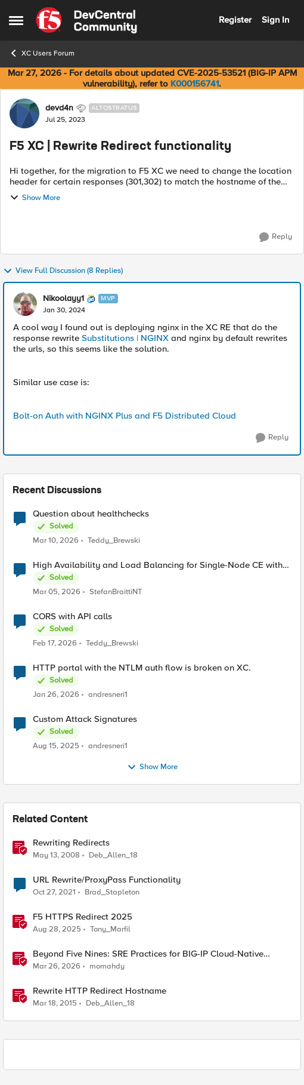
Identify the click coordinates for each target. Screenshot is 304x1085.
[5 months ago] (56, 592)
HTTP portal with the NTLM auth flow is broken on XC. (142, 668)
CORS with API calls (72, 616)
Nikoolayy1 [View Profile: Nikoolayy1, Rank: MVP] (63, 298)
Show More (35, 197)
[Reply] (275, 237)
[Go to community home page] (86, 20)
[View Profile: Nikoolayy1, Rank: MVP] (25, 304)
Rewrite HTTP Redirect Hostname (99, 991)
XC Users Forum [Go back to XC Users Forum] (42, 53)
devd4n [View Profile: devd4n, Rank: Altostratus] (59, 108)
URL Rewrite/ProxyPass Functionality (107, 880)
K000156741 (194, 83)
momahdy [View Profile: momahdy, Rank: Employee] (107, 966)
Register (235, 19)
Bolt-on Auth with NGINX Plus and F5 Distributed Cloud (124, 415)
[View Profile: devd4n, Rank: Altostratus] (24, 113)
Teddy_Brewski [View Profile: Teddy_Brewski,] (114, 540)
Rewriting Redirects (71, 843)
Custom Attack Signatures (85, 719)
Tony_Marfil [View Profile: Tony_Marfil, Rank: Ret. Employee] (110, 929)
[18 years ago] (56, 855)
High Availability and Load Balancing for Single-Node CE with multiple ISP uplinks (158, 565)
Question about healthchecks (91, 514)
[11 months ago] (56, 746)
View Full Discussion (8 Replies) (63, 271)
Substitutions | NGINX (125, 338)
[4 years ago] (54, 892)
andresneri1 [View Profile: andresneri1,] (108, 694)
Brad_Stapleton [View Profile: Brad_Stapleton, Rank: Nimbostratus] (112, 892)
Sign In (275, 19)
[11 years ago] (55, 1004)
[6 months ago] (56, 695)
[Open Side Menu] (16, 20)
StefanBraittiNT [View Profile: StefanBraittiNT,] (115, 592)
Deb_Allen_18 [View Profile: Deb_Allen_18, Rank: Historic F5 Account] (113, 855)
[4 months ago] (56, 540)
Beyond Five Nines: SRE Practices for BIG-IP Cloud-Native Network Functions (148, 954)
